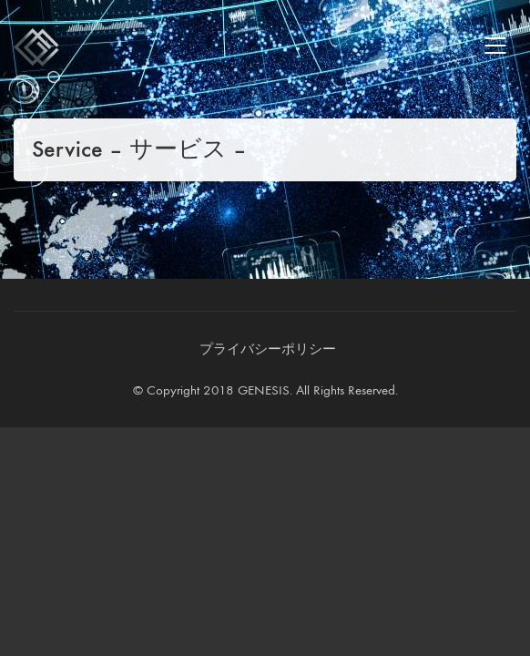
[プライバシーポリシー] (267, 350)
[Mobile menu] (496, 46)
